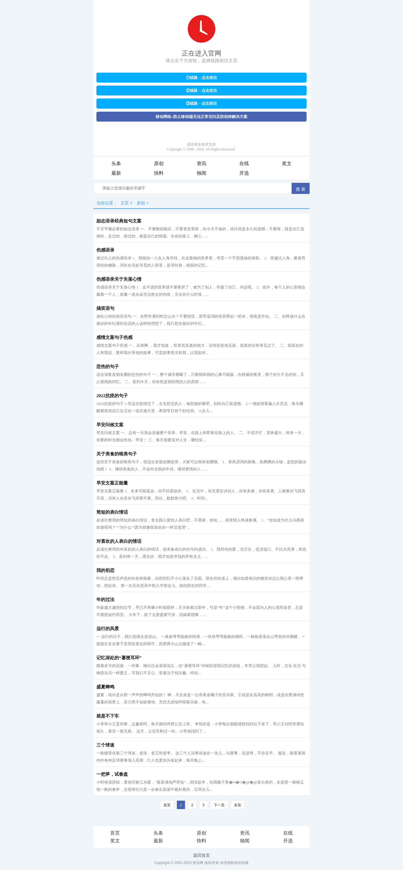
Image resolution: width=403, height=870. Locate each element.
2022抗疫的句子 (112, 395)
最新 (116, 173)
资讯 (201, 163)
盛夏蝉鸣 (105, 686)
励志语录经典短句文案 (118, 221)
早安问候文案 (109, 424)
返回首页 (201, 855)
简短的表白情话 (112, 512)
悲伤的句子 (107, 366)
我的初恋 (105, 570)
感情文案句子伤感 (114, 337)
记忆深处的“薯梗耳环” (118, 657)
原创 (159, 163)
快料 (159, 173)
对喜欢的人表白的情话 (118, 541)
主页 (124, 203)
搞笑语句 (105, 308)
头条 (116, 163)
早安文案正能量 (112, 483)
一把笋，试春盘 (112, 774)
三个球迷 (105, 745)
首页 (167, 805)
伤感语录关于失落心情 (118, 279)
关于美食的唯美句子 (116, 454)
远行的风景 (107, 628)
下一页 (219, 805)
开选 (244, 173)
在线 (244, 163)
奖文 (287, 163)
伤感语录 (105, 250)
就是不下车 (107, 716)
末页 (237, 805)
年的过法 (105, 599)
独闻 (201, 173)
